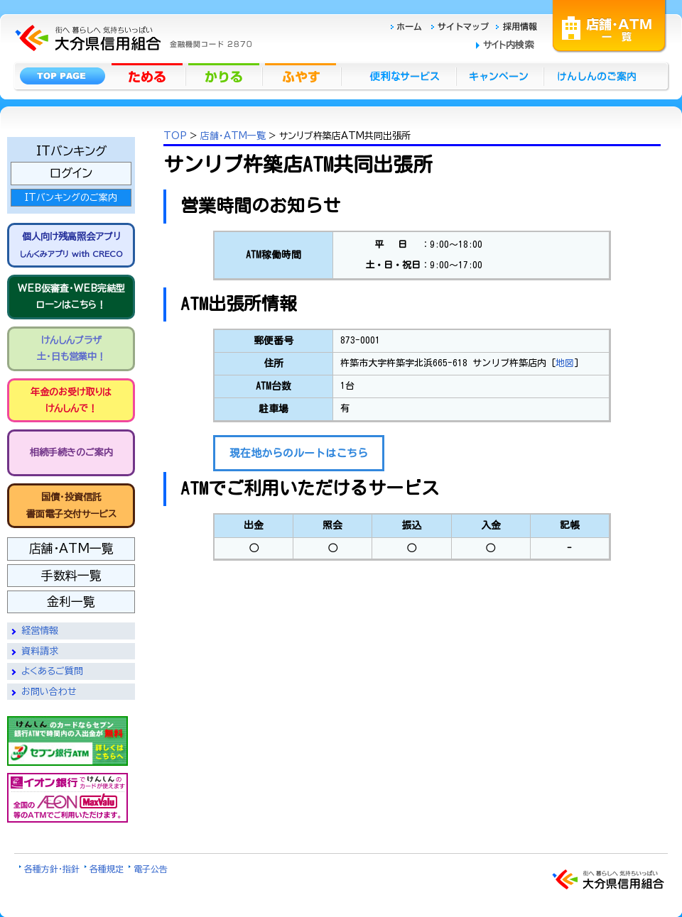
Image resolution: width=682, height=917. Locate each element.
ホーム (410, 24)
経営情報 (39, 630)
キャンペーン (500, 75)
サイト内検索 (508, 45)
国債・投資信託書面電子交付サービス (71, 505)
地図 (565, 363)
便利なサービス (398, 75)
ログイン (71, 173)
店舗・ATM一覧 (609, 25)
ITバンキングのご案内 (71, 197)
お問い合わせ (49, 691)
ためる (148, 75)
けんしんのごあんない (601, 75)
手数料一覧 (71, 575)
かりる (225, 75)
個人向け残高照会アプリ (71, 244)
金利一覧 (71, 601)
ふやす (302, 75)
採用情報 (517, 24)
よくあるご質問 (52, 671)
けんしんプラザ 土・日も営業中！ (71, 348)
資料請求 (39, 651)
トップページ (62, 75)
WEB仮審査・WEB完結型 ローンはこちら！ (71, 296)
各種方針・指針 (52, 868)
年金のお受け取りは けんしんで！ (71, 400)
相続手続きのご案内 (71, 452)
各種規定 (107, 868)
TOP (175, 136)
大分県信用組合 (131, 8)
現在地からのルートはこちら (298, 453)
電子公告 (151, 868)
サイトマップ (462, 24)
